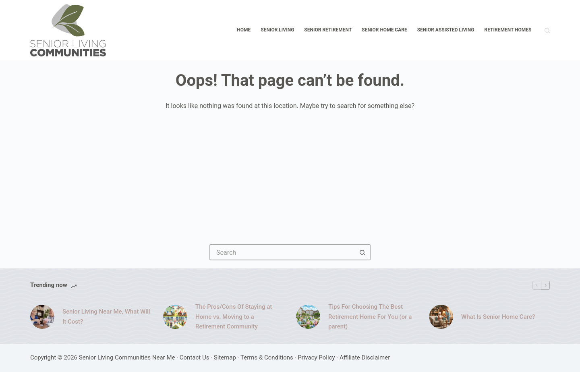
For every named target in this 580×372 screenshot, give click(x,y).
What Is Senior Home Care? (498, 316)
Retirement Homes (508, 30)
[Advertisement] (290, 171)
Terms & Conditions (266, 357)
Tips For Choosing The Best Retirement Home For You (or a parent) (370, 316)
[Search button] (362, 252)
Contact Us (194, 357)
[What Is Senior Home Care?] (441, 317)
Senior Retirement (328, 30)
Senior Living (277, 30)
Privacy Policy (316, 357)
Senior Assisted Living (445, 30)
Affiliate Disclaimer (365, 357)
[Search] (547, 30)
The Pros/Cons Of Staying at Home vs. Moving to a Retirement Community (233, 316)
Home (244, 30)
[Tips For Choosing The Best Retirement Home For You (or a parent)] (308, 317)
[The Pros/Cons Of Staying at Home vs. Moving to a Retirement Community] (175, 317)
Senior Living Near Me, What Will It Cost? (106, 316)
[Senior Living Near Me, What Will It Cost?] (42, 317)
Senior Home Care (384, 30)
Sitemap (225, 357)
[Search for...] (281, 252)
